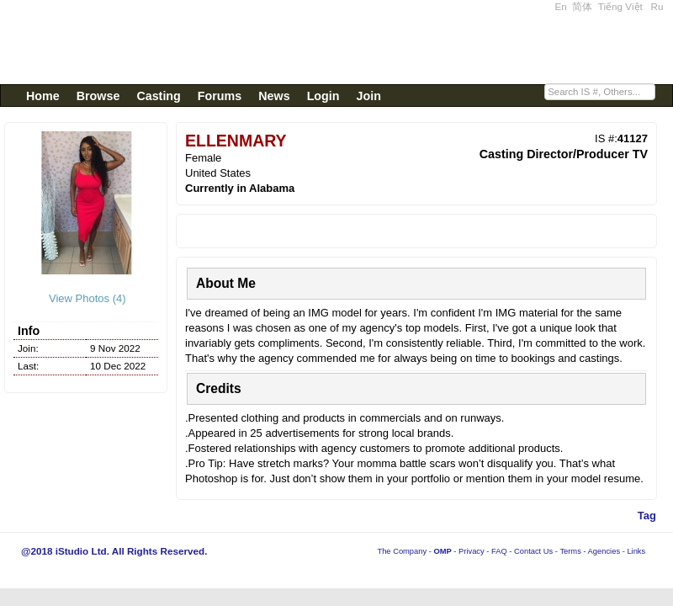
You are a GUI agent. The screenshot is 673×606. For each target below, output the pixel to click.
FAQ (499, 551)
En (561, 6)
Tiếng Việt (620, 6)
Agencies (604, 551)
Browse (98, 96)
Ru (657, 6)
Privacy (471, 551)
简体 (582, 6)
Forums (219, 96)
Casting (158, 96)
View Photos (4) (85, 298)
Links (636, 551)
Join (369, 96)
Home (43, 96)
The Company (402, 551)
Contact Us (533, 551)
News (273, 96)
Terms (569, 551)
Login (323, 96)
